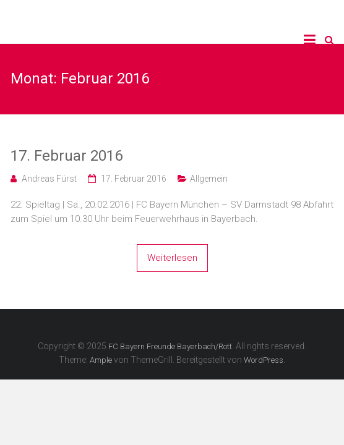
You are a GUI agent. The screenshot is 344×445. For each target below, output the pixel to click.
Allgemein (209, 179)
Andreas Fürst (49, 179)
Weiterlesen (172, 257)
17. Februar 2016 (67, 155)
